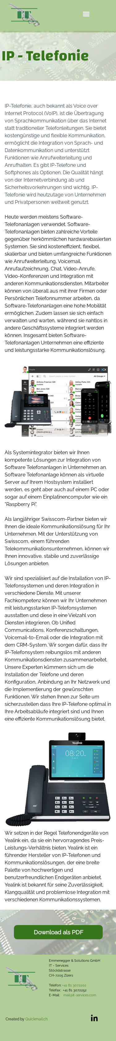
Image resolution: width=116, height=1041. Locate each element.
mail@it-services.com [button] (79, 995)
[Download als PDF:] (58, 932)
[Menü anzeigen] (86, 14)
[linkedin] (94, 1017)
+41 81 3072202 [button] (74, 985)
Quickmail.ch (36, 1019)
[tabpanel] (58, 56)
